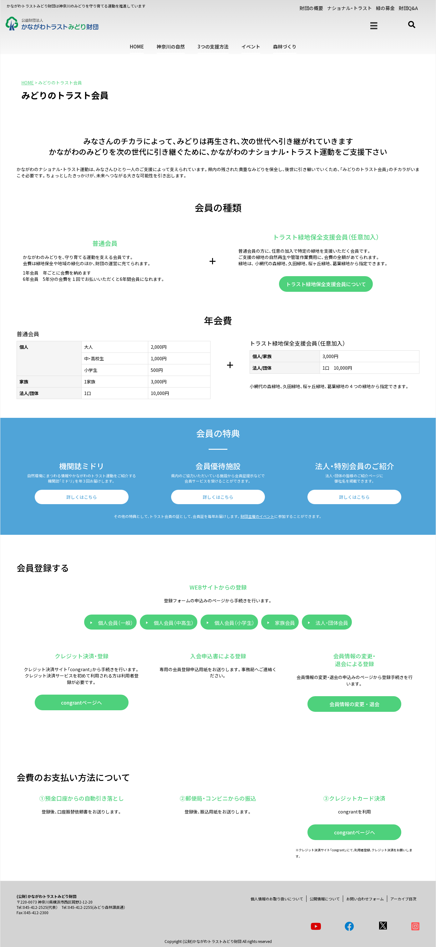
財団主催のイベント (257, 516)
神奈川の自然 (171, 46)
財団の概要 (311, 8)
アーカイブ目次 (403, 898)
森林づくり (285, 46)
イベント (250, 46)
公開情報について (325, 898)
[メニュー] (374, 26)
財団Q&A (408, 8)
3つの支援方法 (213, 46)
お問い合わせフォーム (365, 898)
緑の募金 (385, 8)
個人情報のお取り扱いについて (277, 898)
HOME (137, 46)
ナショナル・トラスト (349, 8)
